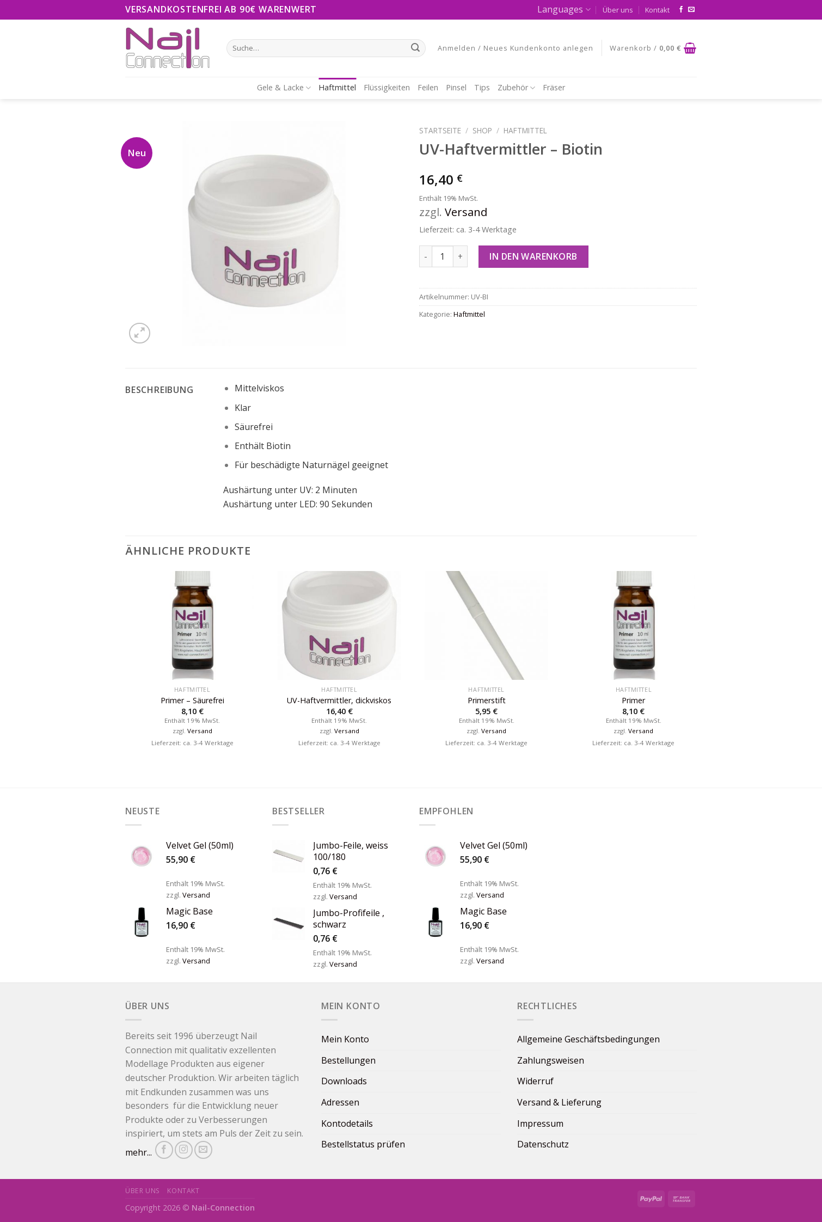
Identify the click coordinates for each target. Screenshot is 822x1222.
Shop (482, 130)
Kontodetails (347, 1123)
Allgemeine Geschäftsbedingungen (588, 1039)
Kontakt (657, 10)
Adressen (340, 1102)
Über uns (618, 10)
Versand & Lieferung (559, 1102)
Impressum (540, 1123)
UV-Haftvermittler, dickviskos (339, 700)
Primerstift (487, 700)
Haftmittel (337, 87)
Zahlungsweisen (550, 1060)
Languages (563, 9)
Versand (466, 212)
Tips (482, 87)
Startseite (440, 130)
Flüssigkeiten (387, 87)
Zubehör (516, 87)
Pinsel (456, 87)
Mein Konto (345, 1039)
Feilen (428, 87)
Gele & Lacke (284, 87)
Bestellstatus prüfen (363, 1144)
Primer (633, 700)
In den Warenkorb (533, 256)
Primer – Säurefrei (192, 700)
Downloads (344, 1081)
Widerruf (535, 1081)
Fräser (554, 87)
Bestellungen (348, 1060)
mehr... (138, 1152)
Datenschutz (543, 1144)
